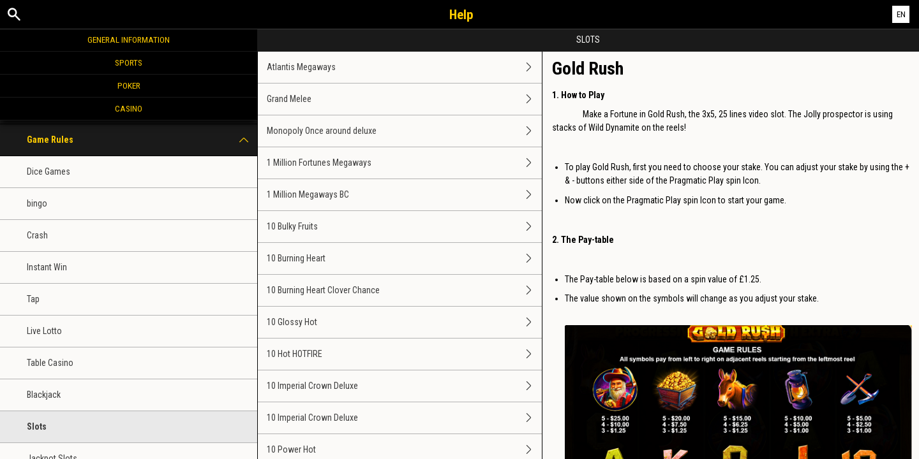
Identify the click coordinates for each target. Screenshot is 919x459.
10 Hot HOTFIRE (404, 354)
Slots (37, 426)
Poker (128, 85)
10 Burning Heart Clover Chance (404, 290)
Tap (33, 299)
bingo (37, 203)
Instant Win (47, 267)
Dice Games (48, 171)
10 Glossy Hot (404, 322)
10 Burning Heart (404, 258)
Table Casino (50, 363)
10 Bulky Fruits (404, 226)
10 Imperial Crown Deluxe (404, 386)
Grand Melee (404, 99)
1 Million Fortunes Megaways (404, 162)
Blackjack (44, 395)
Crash (37, 235)
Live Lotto (44, 331)
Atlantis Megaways (404, 67)
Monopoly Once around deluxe (404, 131)
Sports (128, 62)
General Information (128, 39)
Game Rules (142, 140)
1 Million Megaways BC (404, 194)
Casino (128, 108)
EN (901, 14)
